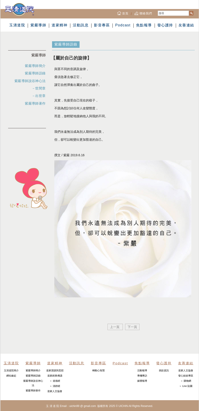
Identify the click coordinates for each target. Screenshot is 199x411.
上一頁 (115, 327)
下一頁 (132, 327)
